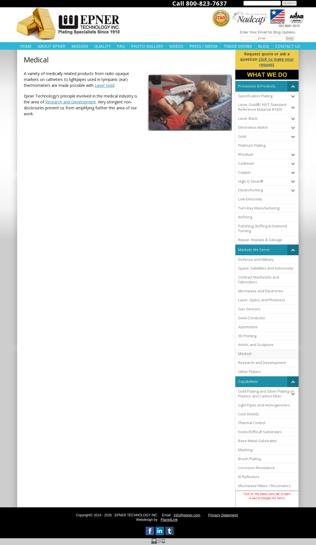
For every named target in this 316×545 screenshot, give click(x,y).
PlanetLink (169, 519)
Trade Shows (238, 46)
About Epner (51, 46)
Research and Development (70, 102)
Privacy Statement (223, 515)
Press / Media (203, 46)
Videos (176, 46)
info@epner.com (187, 515)
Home (25, 46)
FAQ (121, 46)
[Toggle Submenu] (293, 86)
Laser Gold (104, 85)
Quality (102, 46)
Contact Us (287, 46)
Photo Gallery (147, 46)
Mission (79, 46)
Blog (263, 46)
